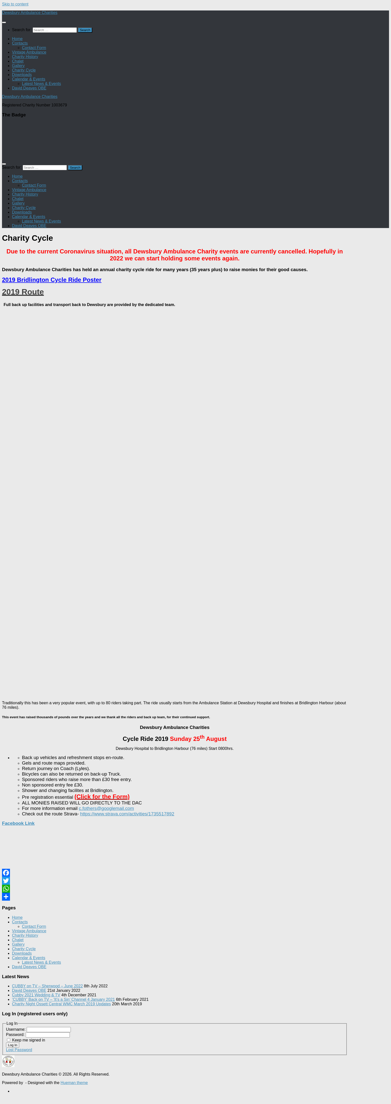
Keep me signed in (28, 1040)
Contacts (20, 43)
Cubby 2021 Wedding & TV (36, 995)
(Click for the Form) (102, 796)
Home (17, 39)
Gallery (18, 66)
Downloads (22, 75)
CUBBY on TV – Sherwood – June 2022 (47, 986)
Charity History (25, 57)
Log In (12, 1045)
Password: (16, 1034)
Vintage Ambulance (29, 52)
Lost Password (19, 1050)
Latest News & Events (41, 83)
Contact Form (34, 48)
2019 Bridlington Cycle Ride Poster (51, 279)
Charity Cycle (24, 70)
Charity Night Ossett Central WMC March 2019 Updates (61, 1004)
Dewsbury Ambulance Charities (29, 12)
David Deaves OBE (29, 88)
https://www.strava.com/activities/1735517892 (127, 813)
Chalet (17, 61)
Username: (16, 1029)
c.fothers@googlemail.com (106, 808)
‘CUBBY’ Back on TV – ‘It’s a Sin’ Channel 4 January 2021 (63, 999)
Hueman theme (74, 1083)
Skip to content (15, 4)
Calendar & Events (28, 79)
